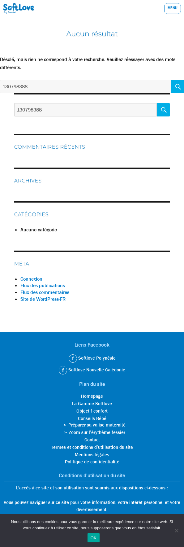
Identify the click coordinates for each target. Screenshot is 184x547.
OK (93, 538)
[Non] (176, 530)
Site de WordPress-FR (43, 299)
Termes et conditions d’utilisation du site (92, 447)
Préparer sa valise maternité (97, 425)
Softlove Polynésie (96, 358)
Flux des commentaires (44, 292)
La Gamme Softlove (92, 403)
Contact (92, 440)
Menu (173, 9)
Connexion (31, 279)
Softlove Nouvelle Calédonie (96, 370)
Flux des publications (42, 285)
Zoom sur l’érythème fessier (97, 432)
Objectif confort (92, 411)
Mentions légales (92, 455)
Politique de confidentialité (92, 462)
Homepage (92, 396)
